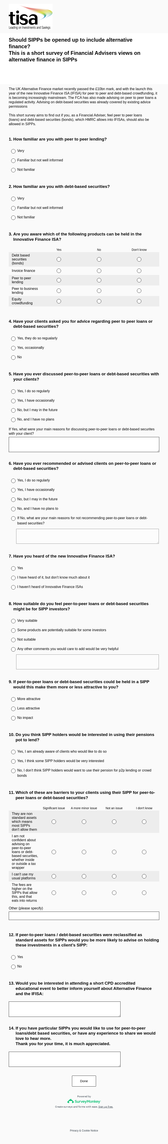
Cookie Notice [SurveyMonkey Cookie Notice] (90, 1130)
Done (84, 1081)
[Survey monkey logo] (84, 1101)
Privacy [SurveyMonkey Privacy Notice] (74, 1130)
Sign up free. (105, 1106)
